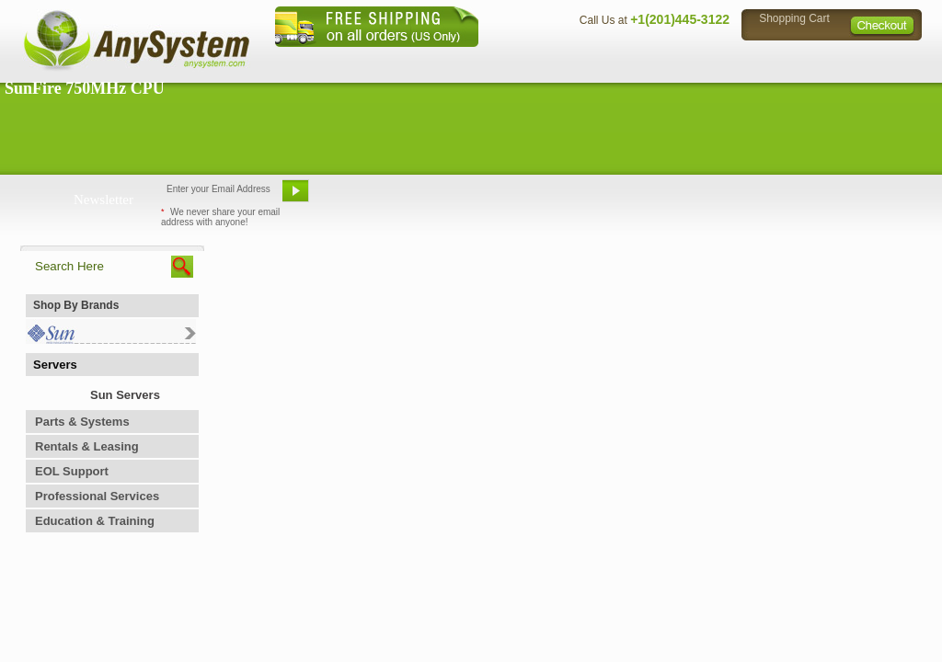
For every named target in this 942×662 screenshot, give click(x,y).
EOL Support (72, 471)
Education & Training (95, 521)
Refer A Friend (460, 197)
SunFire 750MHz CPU (85, 88)
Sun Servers (125, 395)
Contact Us (606, 60)
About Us (521, 60)
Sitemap (883, 60)
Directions (695, 60)
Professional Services (97, 496)
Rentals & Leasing (87, 446)
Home (446, 60)
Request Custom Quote (830, 197)
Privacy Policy (793, 60)
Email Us (361, 197)
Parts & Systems (82, 421)
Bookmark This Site (581, 197)
